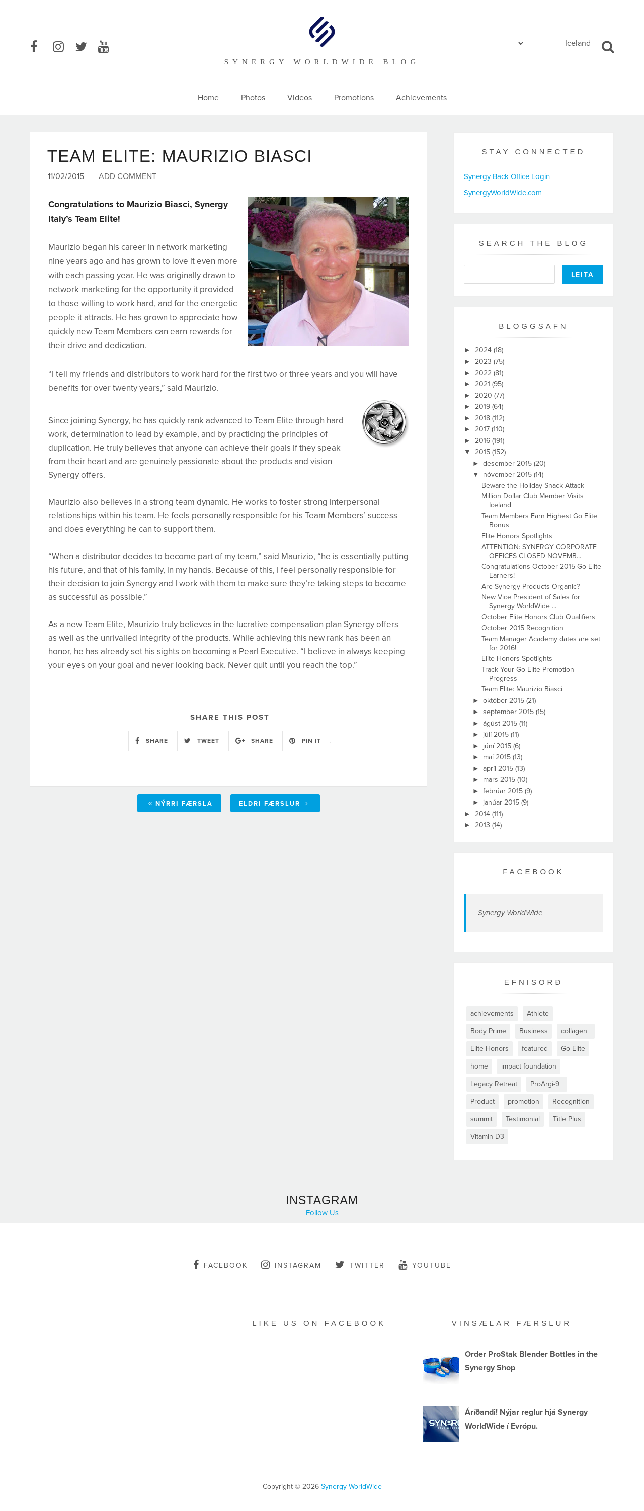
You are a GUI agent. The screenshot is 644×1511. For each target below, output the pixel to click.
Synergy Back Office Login (507, 176)
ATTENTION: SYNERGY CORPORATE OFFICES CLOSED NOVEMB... (539, 551)
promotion (523, 1101)
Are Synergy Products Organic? (530, 586)
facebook (220, 1265)
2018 (483, 418)
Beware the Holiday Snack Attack (532, 485)
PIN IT (305, 741)
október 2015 (504, 700)
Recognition (571, 1101)
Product (482, 1101)
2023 (484, 361)
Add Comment (127, 178)
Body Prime (488, 1031)
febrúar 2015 (504, 791)
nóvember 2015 (508, 474)
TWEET (201, 741)
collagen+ (576, 1031)
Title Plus (567, 1119)
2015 (483, 452)
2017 (483, 429)
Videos (299, 98)
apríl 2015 (499, 768)
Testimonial (523, 1119)
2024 (484, 350)
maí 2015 (498, 757)
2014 (483, 814)
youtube (424, 1265)
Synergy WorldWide (510, 912)
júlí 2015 (497, 734)
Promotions (354, 98)
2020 (484, 395)
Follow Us (322, 1212)
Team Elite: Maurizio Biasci (521, 689)
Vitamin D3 (487, 1136)
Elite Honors (489, 1048)
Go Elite (573, 1048)
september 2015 (509, 711)
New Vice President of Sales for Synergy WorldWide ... (530, 601)
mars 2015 (500, 779)
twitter (360, 1265)
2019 (483, 406)
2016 (483, 440)
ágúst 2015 (501, 723)
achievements (492, 1013)
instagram (291, 1265)
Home (208, 98)
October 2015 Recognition (522, 628)
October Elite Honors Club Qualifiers (538, 617)
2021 (483, 384)
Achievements (421, 98)
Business (533, 1031)
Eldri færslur (274, 804)
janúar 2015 (502, 802)
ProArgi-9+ (546, 1084)
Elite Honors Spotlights (516, 535)
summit (481, 1119)
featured (535, 1048)
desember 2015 (508, 463)
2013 (483, 825)
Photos (253, 98)
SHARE (151, 741)
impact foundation (528, 1066)
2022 (484, 373)
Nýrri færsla (180, 804)
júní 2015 (498, 746)
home (479, 1066)
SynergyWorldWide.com (503, 192)
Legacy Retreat (493, 1084)
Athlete (538, 1013)
